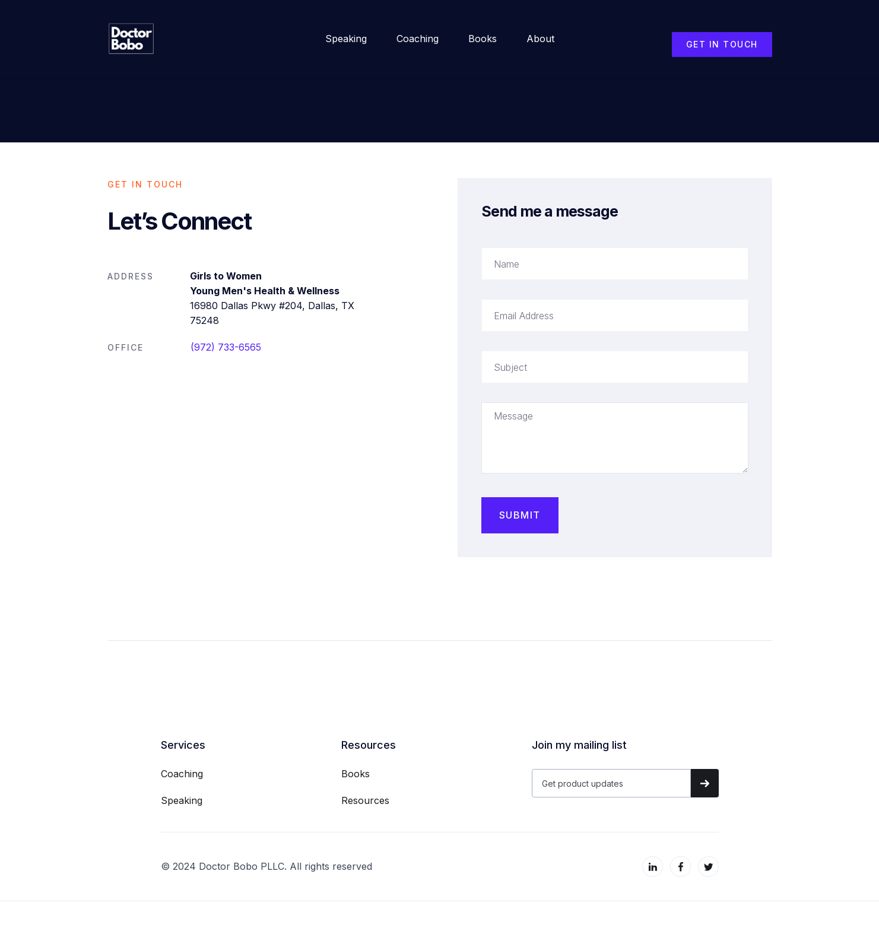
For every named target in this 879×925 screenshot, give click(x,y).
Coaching (417, 38)
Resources (365, 800)
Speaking (346, 38)
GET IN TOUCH (722, 44)
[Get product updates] (611, 783)
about (540, 38)
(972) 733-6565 (226, 347)
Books (482, 38)
